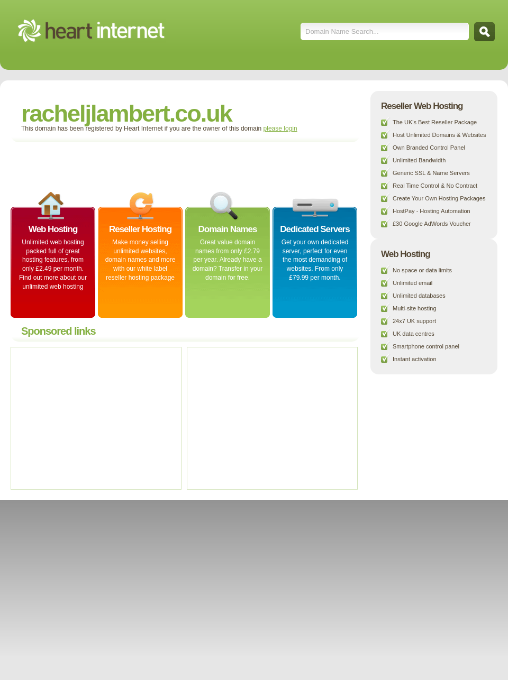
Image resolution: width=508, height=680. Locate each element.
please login (280, 128)
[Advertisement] (140, 166)
